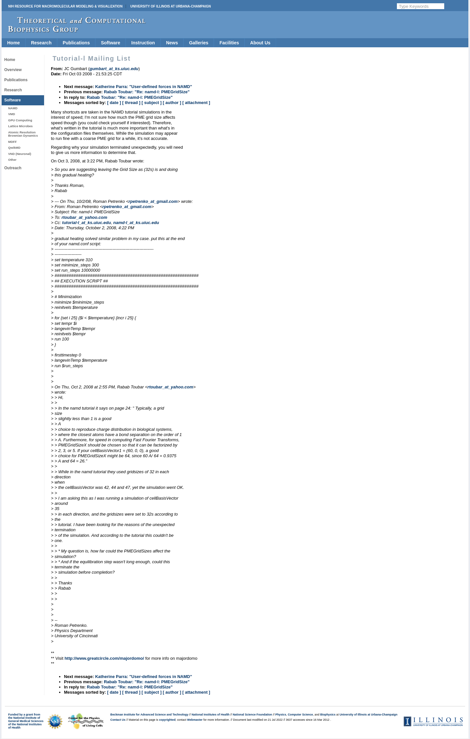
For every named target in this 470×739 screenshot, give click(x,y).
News (172, 42)
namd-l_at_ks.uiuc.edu (136, 222)
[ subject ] (152, 102)
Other (12, 159)
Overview (13, 70)
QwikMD (14, 147)
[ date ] (114, 102)
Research (41, 42)
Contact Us (117, 719)
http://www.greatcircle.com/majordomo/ (104, 658)
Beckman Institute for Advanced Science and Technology (149, 714)
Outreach (13, 168)
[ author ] (172, 102)
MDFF (12, 141)
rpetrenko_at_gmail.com (153, 201)
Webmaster (194, 719)
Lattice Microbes (20, 126)
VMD (11, 114)
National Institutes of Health (210, 714)
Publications (76, 42)
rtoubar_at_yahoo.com (84, 217)
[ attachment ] (196, 102)
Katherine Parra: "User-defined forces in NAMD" (143, 86)
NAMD (13, 108)
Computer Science (300, 714)
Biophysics (328, 714)
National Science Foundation (252, 714)
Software (110, 42)
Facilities (229, 42)
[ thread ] (131, 102)
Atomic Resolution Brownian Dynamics (23, 133)
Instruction (143, 42)
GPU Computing (20, 120)
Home (13, 42)
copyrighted (167, 719)
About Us (260, 42)
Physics (280, 714)
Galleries (198, 42)
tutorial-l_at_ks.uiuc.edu (86, 222)
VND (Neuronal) (19, 154)
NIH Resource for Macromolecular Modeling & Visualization (65, 6)
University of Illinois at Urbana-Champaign (170, 6)
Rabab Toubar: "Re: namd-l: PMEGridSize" (147, 91)
